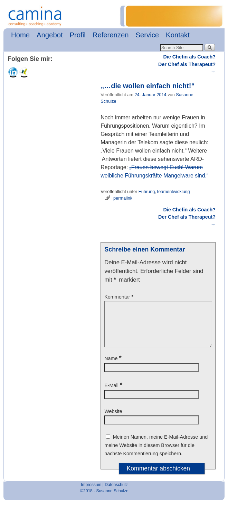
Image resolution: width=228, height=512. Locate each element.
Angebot (50, 35)
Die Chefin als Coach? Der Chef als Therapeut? (187, 64)
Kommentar (119, 297)
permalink (122, 198)
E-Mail (114, 393)
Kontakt (178, 35)
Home (20, 35)
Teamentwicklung (173, 191)
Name (113, 366)
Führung (147, 191)
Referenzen (111, 35)
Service (147, 35)
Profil (78, 35)
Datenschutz (116, 493)
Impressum (91, 493)
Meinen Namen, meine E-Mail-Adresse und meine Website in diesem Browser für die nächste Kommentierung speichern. (156, 453)
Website (113, 419)
